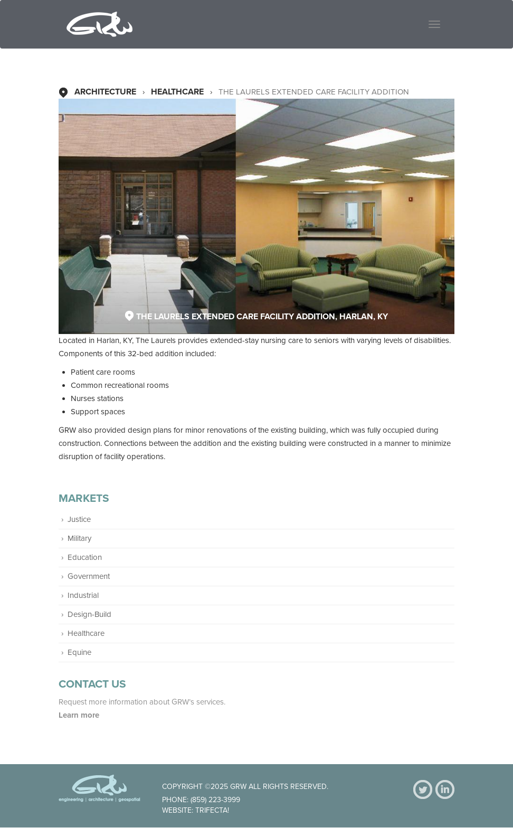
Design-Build (89, 614)
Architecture (105, 92)
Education (85, 557)
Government (89, 576)
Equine (79, 652)
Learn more (80, 715)
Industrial (83, 595)
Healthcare (177, 92)
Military (79, 538)
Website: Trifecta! (195, 810)
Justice (79, 519)
